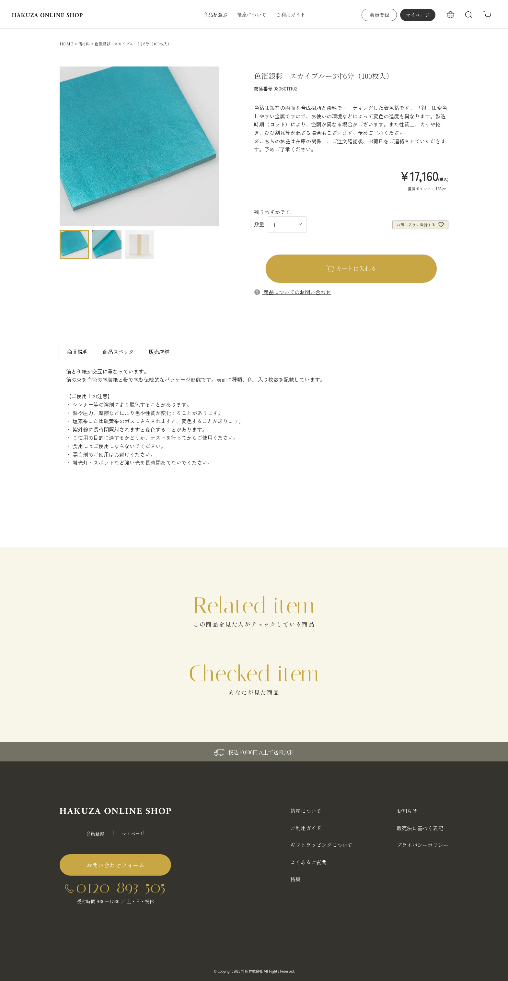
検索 (468, 14)
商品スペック (118, 351)
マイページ (418, 14)
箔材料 (84, 43)
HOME (66, 43)
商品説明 (77, 351)
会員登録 (379, 14)
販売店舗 (159, 351)
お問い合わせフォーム (115, 865)
